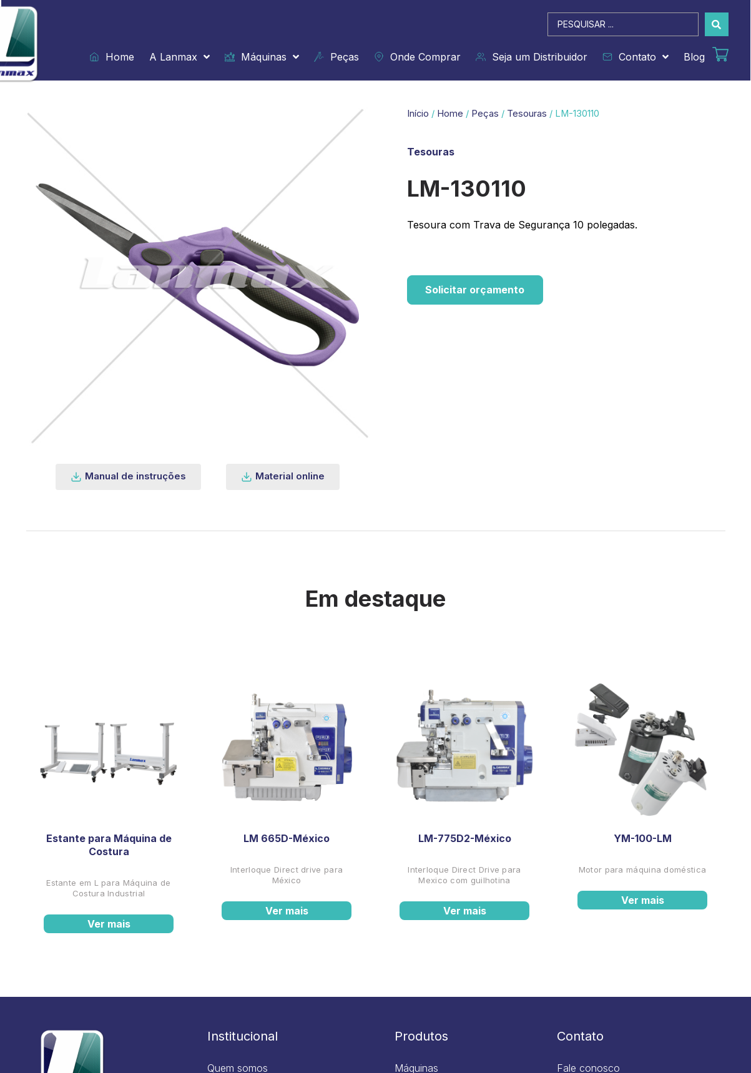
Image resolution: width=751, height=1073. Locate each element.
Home (111, 57)
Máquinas (262, 57)
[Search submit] (717, 24)
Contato (635, 57)
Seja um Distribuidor (531, 57)
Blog (694, 57)
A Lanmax (179, 57)
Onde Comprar (417, 57)
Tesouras (527, 113)
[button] (128, 477)
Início (418, 113)
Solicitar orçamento (476, 290)
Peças (336, 57)
